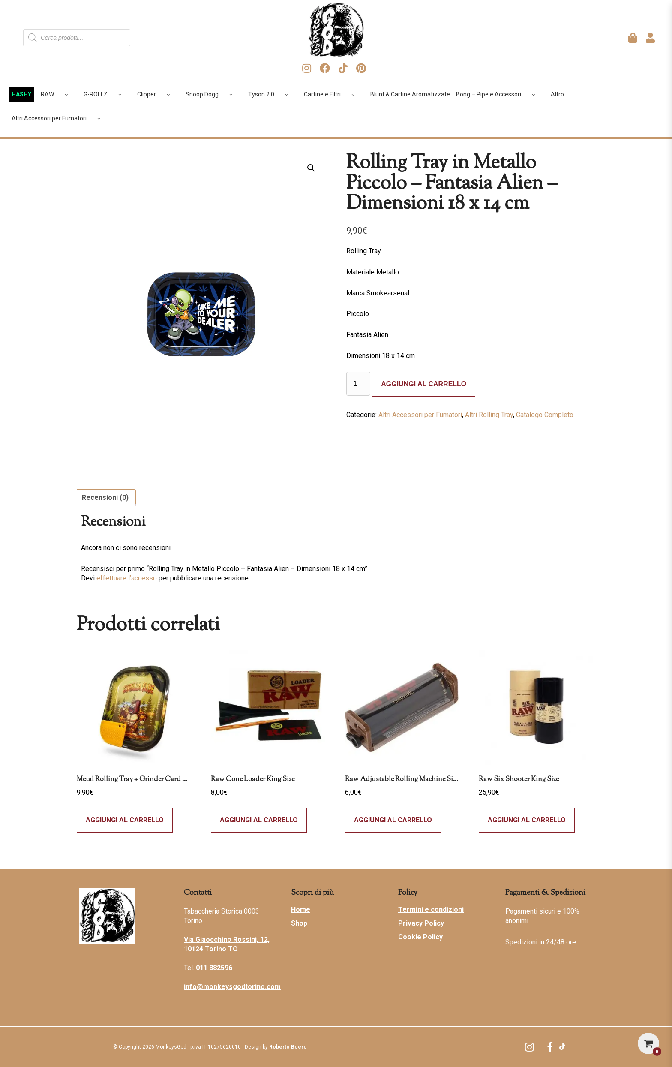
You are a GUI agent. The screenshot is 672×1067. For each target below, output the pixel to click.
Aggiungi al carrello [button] (259, 820)
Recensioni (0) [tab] (105, 497)
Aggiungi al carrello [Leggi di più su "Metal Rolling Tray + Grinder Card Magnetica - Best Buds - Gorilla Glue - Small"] (125, 820)
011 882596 (214, 968)
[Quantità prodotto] (358, 384)
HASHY (21, 94)
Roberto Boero (288, 1047)
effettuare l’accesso (126, 578)
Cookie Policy (420, 937)
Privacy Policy (421, 923)
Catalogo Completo (544, 415)
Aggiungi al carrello (423, 384)
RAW (57, 94)
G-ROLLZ (106, 94)
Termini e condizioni (431, 909)
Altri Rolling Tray (489, 415)
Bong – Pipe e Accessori (498, 94)
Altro (557, 94)
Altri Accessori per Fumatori (59, 118)
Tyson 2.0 (271, 94)
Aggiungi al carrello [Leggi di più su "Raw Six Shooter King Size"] (527, 820)
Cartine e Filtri (332, 94)
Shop (299, 923)
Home (300, 909)
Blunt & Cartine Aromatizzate (410, 94)
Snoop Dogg (212, 94)
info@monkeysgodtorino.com (232, 987)
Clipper (156, 94)
